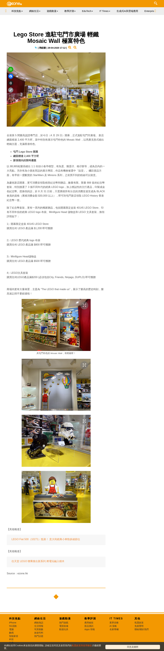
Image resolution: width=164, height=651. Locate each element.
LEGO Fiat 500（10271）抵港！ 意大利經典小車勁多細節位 (46, 539)
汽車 (11, 642)
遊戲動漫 (65, 618)
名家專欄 (114, 629)
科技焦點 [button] (17, 11)
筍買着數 (38, 629)
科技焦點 (15, 618)
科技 (11, 639)
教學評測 (90, 618)
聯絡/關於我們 (142, 629)
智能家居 (13, 636)
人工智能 (13, 646)
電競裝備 (63, 626)
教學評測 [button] (70, 11)
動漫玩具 (63, 629)
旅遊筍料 (38, 632)
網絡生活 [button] (34, 11)
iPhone (12, 622)
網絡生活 (40, 618)
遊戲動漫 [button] (52, 11)
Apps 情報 (89, 629)
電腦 (11, 629)
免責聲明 (139, 626)
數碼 (11, 632)
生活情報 (38, 626)
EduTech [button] (87, 11)
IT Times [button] (104, 11)
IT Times (116, 618)
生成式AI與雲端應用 (127, 11)
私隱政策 (139, 622)
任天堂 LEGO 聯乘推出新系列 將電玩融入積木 (38, 561)
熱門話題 (38, 636)
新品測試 (88, 626)
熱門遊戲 (63, 622)
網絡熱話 (38, 622)
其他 (137, 618)
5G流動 (13, 626)
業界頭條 (114, 622)
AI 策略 (113, 626)
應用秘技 (88, 622)
